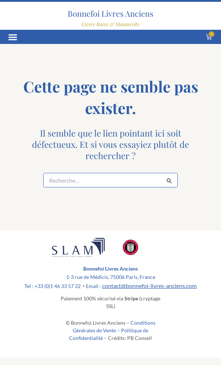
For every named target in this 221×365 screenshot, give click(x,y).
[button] (12, 37)
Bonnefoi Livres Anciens (110, 13)
